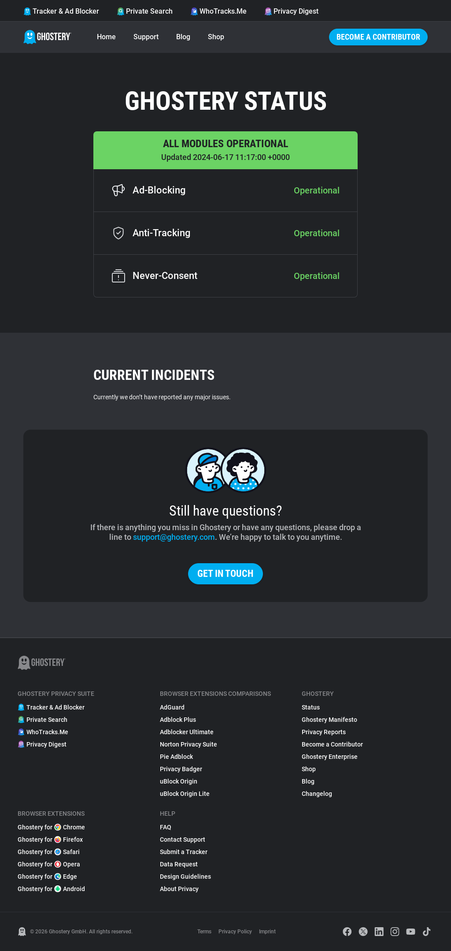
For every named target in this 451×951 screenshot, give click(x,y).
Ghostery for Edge (47, 876)
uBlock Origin (178, 781)
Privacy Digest (291, 11)
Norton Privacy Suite (188, 744)
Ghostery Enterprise (330, 756)
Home (106, 37)
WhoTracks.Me (218, 11)
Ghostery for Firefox (50, 839)
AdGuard (172, 707)
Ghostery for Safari (49, 851)
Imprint (267, 932)
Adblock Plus (178, 719)
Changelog (317, 793)
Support (146, 37)
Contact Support (182, 839)
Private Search (145, 11)
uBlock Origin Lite (185, 793)
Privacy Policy (235, 932)
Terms (204, 932)
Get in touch (225, 573)
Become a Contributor (378, 36)
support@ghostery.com (174, 537)
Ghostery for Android (51, 888)
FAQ (165, 827)
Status (311, 707)
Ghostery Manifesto (329, 719)
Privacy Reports (324, 732)
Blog (183, 37)
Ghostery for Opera (49, 864)
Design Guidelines (185, 876)
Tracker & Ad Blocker (61, 11)
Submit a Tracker (183, 851)
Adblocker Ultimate (187, 732)
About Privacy (179, 888)
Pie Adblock (176, 756)
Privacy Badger (181, 769)
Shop (216, 37)
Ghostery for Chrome (51, 827)
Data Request (179, 864)
